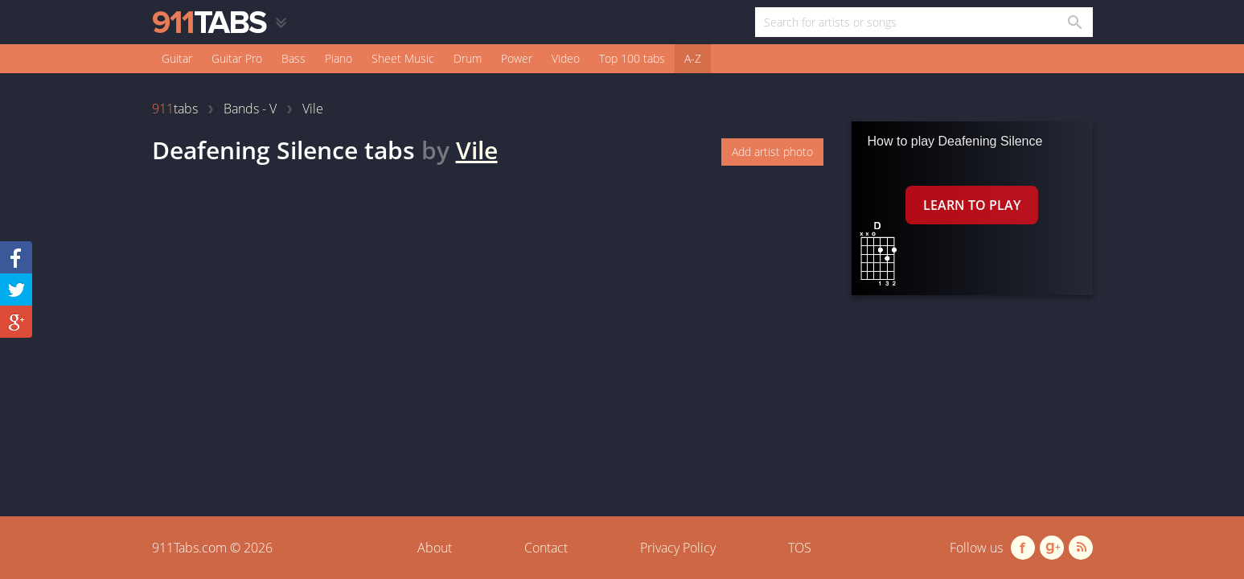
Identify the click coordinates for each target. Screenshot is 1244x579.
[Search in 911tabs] (1074, 22)
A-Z (692, 58)
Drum (468, 58)
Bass (293, 58)
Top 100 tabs (632, 58)
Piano (338, 58)
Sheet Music (403, 58)
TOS (799, 547)
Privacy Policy (678, 547)
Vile (477, 149)
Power (516, 58)
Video (566, 58)
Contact (546, 547)
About (434, 547)
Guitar (177, 58)
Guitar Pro (236, 58)
